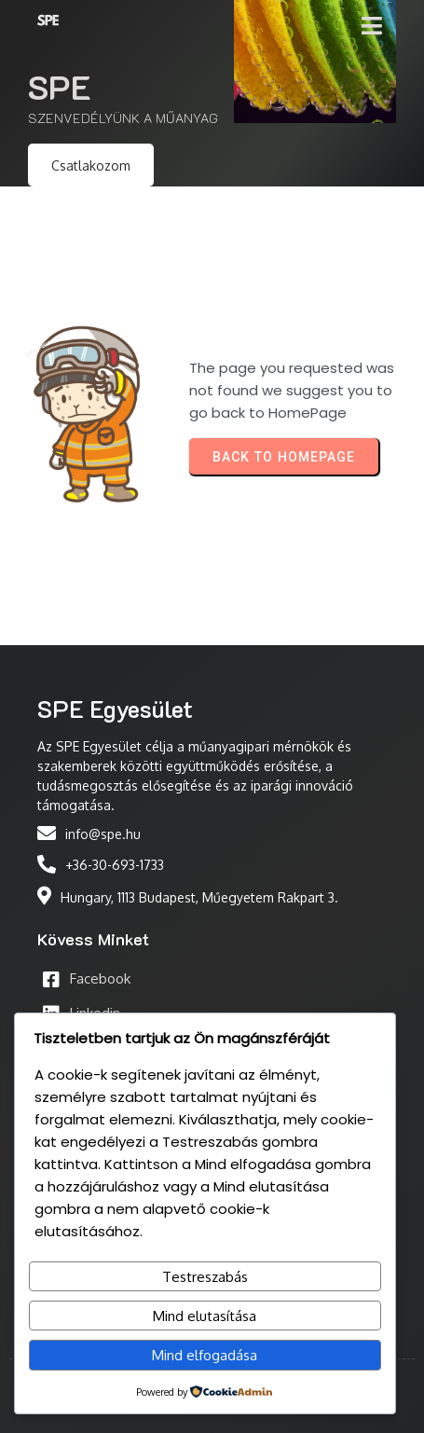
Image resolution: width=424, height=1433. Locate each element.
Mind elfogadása (204, 1355)
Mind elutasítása (204, 1316)
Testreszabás (205, 1277)
